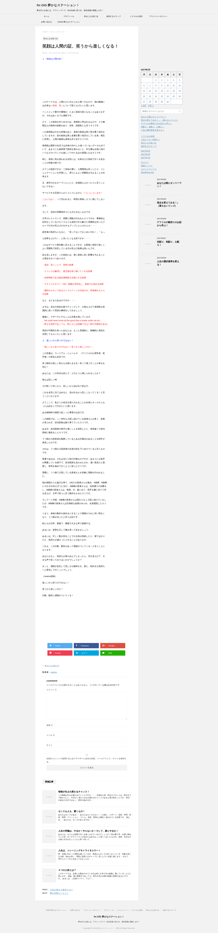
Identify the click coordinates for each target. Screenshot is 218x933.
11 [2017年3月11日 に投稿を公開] (174, 85)
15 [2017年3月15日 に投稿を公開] (156, 91)
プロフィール (68, 16)
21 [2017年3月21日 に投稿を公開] (150, 96)
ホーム (46, 16)
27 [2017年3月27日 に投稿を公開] (144, 102)
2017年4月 (145, 151)
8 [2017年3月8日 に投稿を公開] (155, 85)
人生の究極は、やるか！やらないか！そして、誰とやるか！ (88, 831)
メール (50, 735)
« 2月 (143, 106)
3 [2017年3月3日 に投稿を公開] (167, 80)
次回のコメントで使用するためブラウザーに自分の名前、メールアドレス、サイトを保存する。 (86, 760)
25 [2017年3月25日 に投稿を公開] (174, 96)
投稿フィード (147, 166)
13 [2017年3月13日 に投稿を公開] (144, 91)
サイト (49, 745)
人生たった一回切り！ (150, 139)
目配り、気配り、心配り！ (152, 127)
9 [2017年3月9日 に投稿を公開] (161, 85)
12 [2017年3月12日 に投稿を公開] (180, 85)
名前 (49, 725)
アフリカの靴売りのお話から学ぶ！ (156, 123)
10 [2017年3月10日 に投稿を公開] (168, 85)
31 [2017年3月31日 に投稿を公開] (168, 102)
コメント (51, 690)
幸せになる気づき (91, 16)
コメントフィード (149, 169)
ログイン (145, 162)
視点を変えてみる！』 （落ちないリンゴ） (160, 120)
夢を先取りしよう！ (59, 893)
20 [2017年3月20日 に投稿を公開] (144, 96)
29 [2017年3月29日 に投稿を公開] (156, 102)
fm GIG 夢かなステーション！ (58, 5)
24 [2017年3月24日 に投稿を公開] (168, 96)
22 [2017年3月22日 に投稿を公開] (156, 96)
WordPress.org (147, 172)
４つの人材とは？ (67, 870)
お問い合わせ (46, 22)
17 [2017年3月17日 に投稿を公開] (168, 91)
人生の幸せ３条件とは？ (61, 890)
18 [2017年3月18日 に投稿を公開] (174, 91)
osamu (54, 672)
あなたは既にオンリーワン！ (153, 117)
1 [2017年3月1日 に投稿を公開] (155, 80)
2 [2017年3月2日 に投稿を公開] (161, 80)
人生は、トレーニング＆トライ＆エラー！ (79, 850)
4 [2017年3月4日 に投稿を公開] (173, 80)
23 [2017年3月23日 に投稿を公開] (162, 96)
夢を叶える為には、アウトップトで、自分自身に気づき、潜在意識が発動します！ (109, 922)
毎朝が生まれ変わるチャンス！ (73, 791)
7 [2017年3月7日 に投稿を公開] (149, 85)
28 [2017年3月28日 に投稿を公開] (150, 102)
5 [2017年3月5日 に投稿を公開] (179, 80)
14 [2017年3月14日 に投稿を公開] (150, 91)
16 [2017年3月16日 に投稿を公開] (162, 91)
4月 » (150, 106)
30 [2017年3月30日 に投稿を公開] (162, 102)
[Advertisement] (87, 80)
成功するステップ (113, 16)
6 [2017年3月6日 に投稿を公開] (143, 85)
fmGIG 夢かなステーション (69, 22)
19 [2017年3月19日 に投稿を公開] (180, 91)
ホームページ (122, 910)
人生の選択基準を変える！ (152, 130)
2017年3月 (145, 154)
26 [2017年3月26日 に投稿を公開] (180, 96)
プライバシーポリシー (158, 16)
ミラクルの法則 (136, 16)
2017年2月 (145, 158)
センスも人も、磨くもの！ (71, 811)
